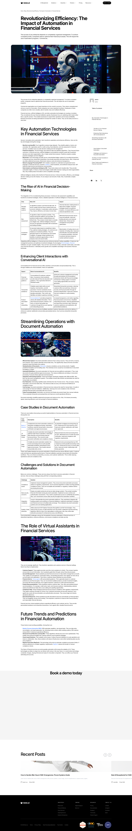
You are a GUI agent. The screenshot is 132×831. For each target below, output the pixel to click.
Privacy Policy (38, 825)
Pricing (80, 3)
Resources (89, 3)
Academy (92, 810)
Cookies (66, 825)
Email (106, 812)
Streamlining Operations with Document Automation (99, 138)
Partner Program (93, 815)
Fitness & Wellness (62, 808)
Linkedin (107, 805)
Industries (64, 3)
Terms (31, 825)
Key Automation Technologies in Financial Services (100, 118)
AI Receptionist (44, 3)
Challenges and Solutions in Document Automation (100, 154)
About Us (77, 808)
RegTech (55, 644)
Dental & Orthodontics (62, 815)
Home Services (61, 810)
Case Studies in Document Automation (100, 149)
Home (22, 11)
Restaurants (60, 805)
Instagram (107, 808)
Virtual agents (36, 579)
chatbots (47, 164)
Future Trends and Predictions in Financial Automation (100, 163)
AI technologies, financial (68, 243)
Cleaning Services (62, 812)
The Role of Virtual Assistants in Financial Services (100, 158)
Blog (25, 11)
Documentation (93, 808)
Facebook (107, 810)
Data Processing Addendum (49, 825)
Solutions (54, 3)
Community (92, 812)
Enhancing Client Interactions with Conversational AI (101, 134)
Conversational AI (35, 298)
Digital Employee (79, 805)
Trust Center (60, 825)
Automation (43, 366)
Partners (73, 3)
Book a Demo (107, 2)
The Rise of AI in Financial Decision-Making (100, 129)
